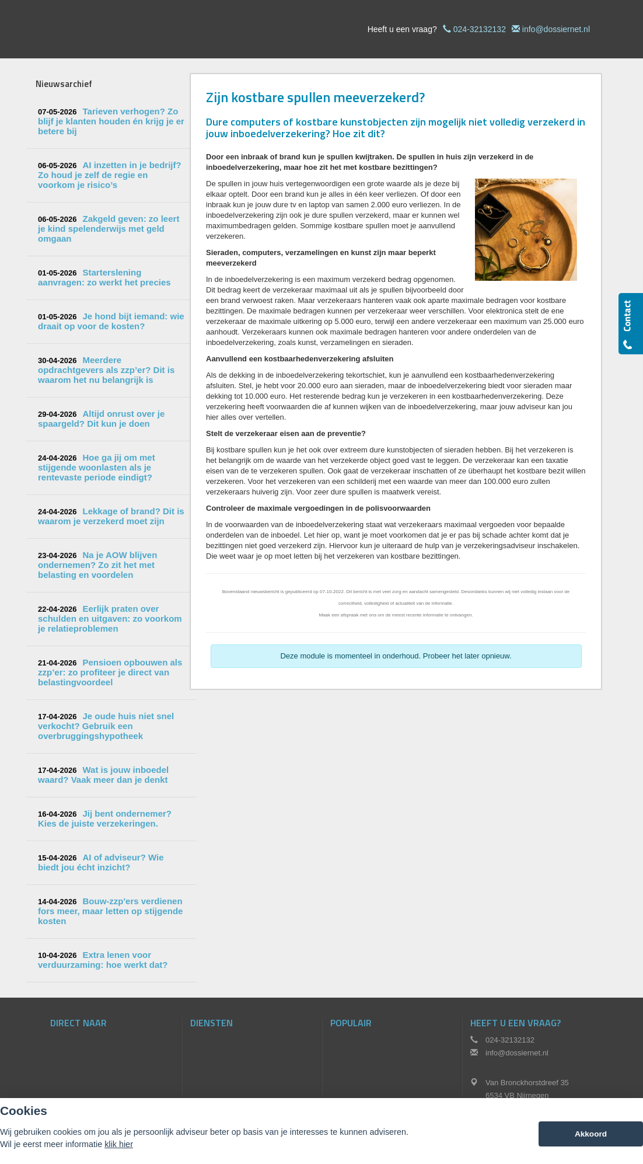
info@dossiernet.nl (556, 29)
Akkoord (591, 1134)
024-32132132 (479, 29)
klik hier (118, 1144)
